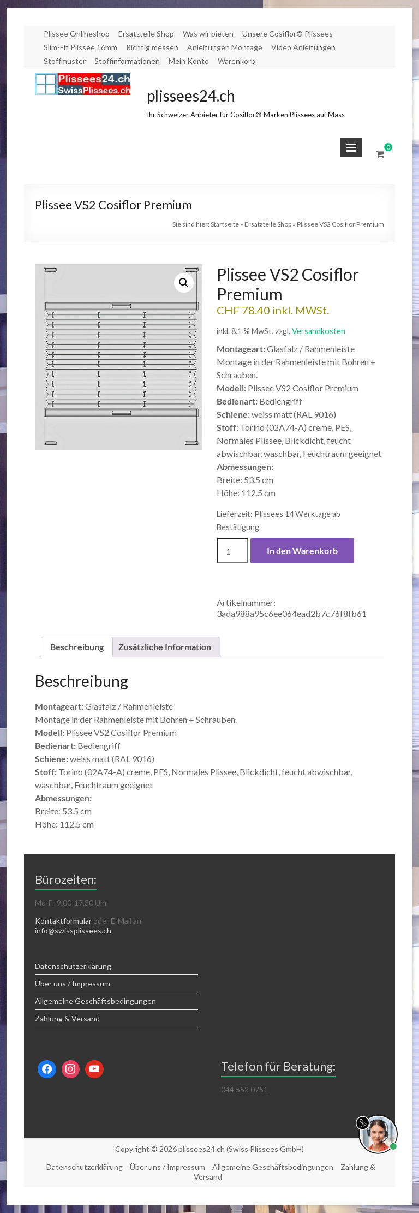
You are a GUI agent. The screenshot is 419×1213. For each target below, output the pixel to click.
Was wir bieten (208, 33)
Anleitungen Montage (224, 47)
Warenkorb (236, 61)
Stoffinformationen (127, 61)
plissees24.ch (191, 95)
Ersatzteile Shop (146, 33)
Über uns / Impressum (72, 983)
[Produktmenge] (232, 550)
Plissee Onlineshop (77, 33)
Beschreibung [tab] (77, 646)
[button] (184, 283)
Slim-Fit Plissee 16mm (80, 47)
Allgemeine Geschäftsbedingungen (95, 1001)
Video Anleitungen (303, 47)
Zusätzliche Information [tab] (164, 646)
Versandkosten (318, 331)
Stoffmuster (65, 61)
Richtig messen (152, 47)
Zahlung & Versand (67, 1018)
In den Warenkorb (302, 550)
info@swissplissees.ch (73, 930)
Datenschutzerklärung (73, 966)
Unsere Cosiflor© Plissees (287, 33)
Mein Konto (189, 61)
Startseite (225, 224)
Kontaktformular (63, 920)
